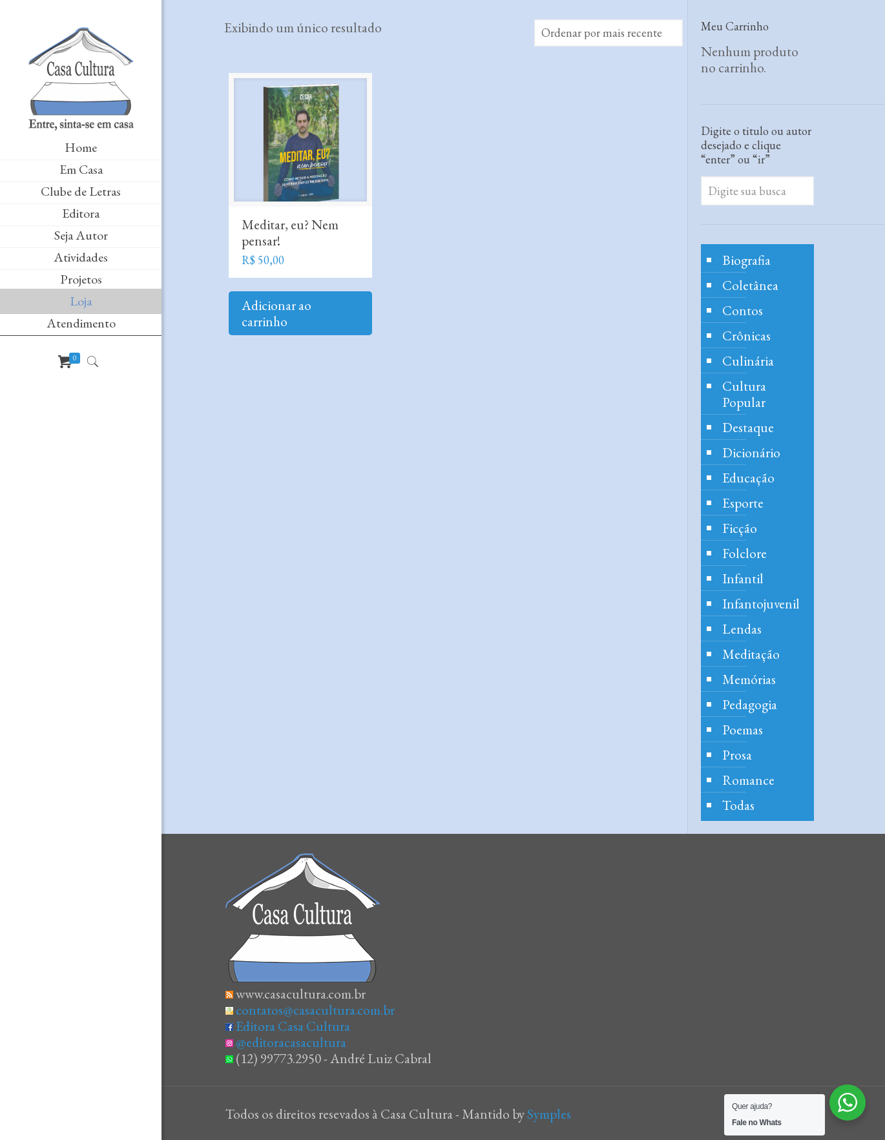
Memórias (749, 679)
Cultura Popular (744, 394)
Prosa (737, 754)
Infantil (743, 578)
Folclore (744, 553)
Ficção (739, 528)
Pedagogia (749, 704)
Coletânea (750, 285)
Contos (742, 310)
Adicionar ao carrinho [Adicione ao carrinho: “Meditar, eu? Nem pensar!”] (276, 313)
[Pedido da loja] (608, 33)
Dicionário (751, 452)
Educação (748, 477)
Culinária (748, 360)
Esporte (743, 503)
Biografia (746, 260)
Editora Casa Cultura (293, 1026)
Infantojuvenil (761, 603)
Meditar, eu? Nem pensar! (290, 232)
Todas (738, 805)
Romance (748, 780)
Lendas (742, 628)
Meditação (751, 654)
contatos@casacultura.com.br (315, 1010)
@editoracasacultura (291, 1042)
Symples (549, 1114)
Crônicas (746, 335)
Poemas (742, 729)
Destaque (748, 427)
